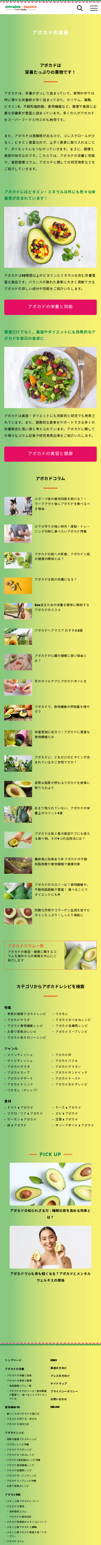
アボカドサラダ (18, 1020)
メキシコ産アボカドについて (23, 1501)
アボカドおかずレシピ (71, 1084)
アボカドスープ (18, 1073)
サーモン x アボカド (22, 1119)
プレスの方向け (60, 1376)
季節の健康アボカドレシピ (26, 1014)
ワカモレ (61, 1014)
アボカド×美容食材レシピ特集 (24, 1460)
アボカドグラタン (68, 1067)
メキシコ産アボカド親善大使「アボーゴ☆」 (27, 1534)
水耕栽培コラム (18, 1512)
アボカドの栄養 (14, 1369)
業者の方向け (58, 1368)
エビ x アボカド (66, 1113)
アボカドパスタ (66, 1061)
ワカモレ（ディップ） (23, 1090)
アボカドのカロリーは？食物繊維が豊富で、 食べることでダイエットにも (28, 1395)
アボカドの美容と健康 (50, 454)
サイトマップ (58, 1384)
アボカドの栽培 (15, 1506)
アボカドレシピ (14, 1433)
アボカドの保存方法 (18, 1424)
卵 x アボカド (17, 1125)
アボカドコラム (15, 1541)
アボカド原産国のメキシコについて (27, 1522)
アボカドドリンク (20, 1084)
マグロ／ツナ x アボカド (25, 1113)
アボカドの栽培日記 (20, 1517)
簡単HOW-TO (12, 1407)
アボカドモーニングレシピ (22, 1476)
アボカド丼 (63, 1055)
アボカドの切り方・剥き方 (22, 1419)
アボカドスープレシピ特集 (22, 1481)
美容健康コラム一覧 (20, 1386)
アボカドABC (13, 1495)
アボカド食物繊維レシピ (25, 1026)
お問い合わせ (58, 1399)
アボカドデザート (20, 1078)
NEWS (53, 1360)
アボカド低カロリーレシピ (26, 1038)
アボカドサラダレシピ (19, 1450)
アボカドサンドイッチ (71, 1073)
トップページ (13, 1360)
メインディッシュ (20, 1055)
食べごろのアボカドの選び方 (23, 1414)
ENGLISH (55, 1407)
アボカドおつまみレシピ (73, 1020)
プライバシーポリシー (64, 1391)
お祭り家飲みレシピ (22, 1032)
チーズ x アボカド (68, 1107)
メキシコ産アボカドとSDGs (22, 1527)
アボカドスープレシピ (71, 1032)
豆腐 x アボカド (66, 1119)
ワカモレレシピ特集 (18, 1444)
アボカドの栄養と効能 (50, 307)
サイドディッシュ (20, 1061)
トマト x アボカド (20, 1107)
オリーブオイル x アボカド (74, 1125)
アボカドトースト (68, 1078)
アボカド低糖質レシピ (71, 1026)
